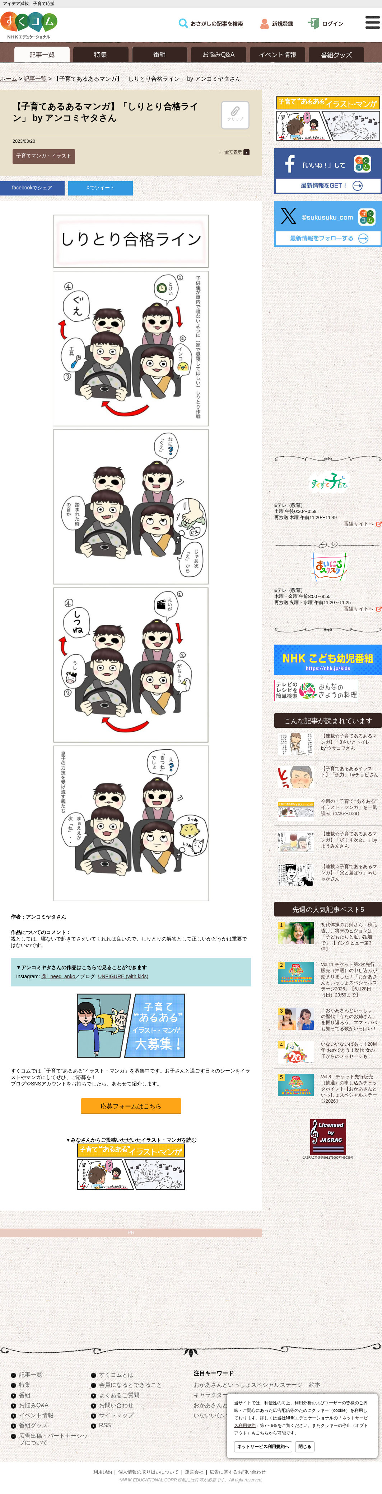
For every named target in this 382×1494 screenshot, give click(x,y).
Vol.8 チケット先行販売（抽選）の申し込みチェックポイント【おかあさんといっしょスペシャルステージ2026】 (349, 1089)
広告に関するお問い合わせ (238, 1472)
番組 (25, 1395)
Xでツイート (100, 187)
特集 (25, 1384)
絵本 (315, 1384)
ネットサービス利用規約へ (263, 1446)
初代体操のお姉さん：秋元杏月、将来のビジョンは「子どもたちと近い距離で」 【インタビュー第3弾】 (349, 937)
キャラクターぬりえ (219, 1394)
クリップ (235, 113)
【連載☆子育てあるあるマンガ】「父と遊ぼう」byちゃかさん (349, 872)
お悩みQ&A (33, 1405)
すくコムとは (116, 1374)
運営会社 (194, 1472)
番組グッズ (33, 1425)
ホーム (8, 78)
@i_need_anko (58, 976)
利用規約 (102, 1472)
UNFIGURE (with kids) (123, 976)
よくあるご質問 (119, 1395)
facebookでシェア (32, 187)
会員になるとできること (130, 1384)
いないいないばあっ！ (222, 1415)
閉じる (304, 1446)
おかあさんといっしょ (222, 1405)
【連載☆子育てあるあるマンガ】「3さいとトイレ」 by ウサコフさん (349, 742)
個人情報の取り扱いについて (148, 1472)
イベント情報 (36, 1415)
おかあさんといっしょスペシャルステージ (248, 1384)
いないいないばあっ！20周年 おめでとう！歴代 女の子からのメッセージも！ (349, 1050)
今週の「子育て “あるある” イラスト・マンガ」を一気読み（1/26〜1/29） (349, 807)
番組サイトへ (359, 524)
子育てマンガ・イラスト (43, 156)
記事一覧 (35, 78)
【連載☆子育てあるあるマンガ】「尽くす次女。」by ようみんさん (349, 840)
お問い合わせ (116, 1405)
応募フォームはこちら (131, 1106)
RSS (105, 1425)
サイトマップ (116, 1415)
